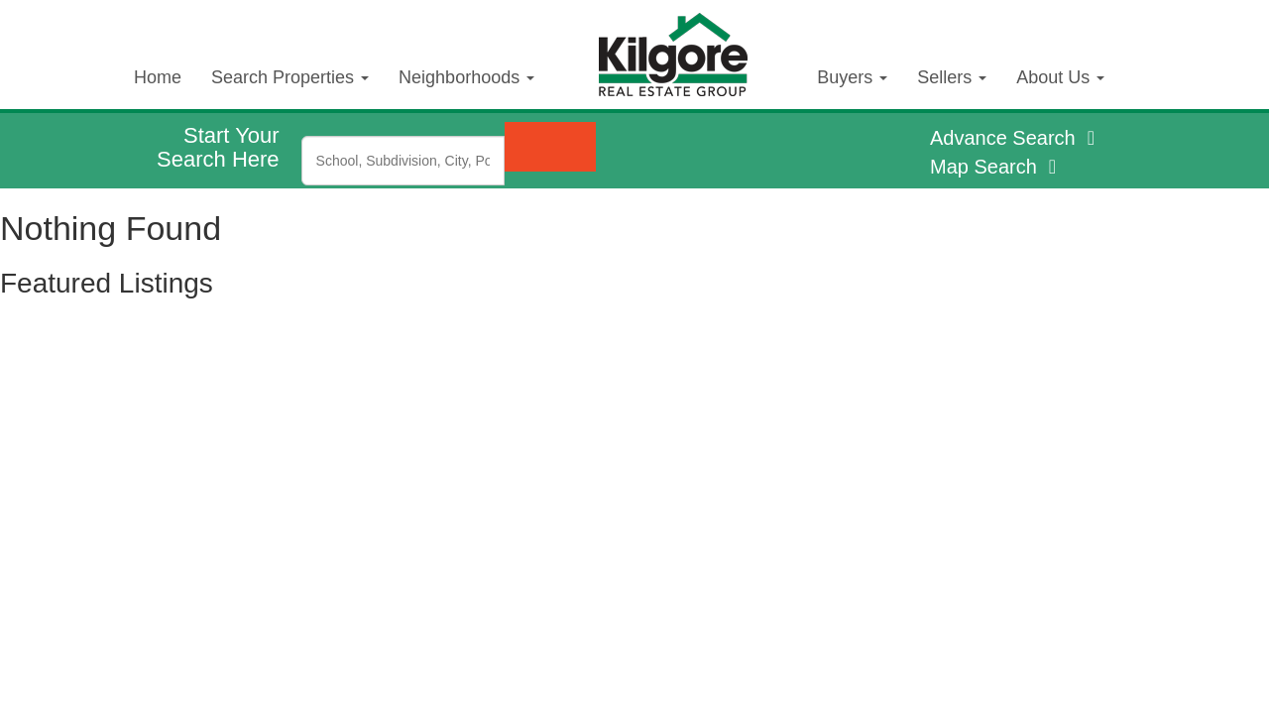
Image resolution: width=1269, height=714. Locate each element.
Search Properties (290, 77)
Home (157, 77)
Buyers (852, 77)
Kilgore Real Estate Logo (688, 37)
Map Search (996, 167)
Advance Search (1015, 138)
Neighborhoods (466, 77)
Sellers (951, 77)
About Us (1060, 77)
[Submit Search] (550, 147)
